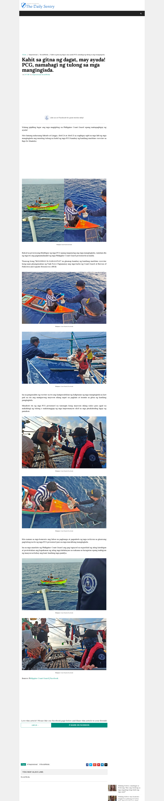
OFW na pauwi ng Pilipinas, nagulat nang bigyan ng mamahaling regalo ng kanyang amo (129, 89)
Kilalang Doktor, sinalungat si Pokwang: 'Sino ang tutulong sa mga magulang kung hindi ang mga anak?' (129, 23)
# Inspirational (32, 762)
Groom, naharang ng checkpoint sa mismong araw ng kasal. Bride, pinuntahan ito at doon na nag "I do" (129, 113)
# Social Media (44, 762)
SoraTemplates (35, 797)
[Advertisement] (63, 35)
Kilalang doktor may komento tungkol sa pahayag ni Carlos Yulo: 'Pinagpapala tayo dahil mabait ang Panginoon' (128, 34)
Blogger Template (60, 797)
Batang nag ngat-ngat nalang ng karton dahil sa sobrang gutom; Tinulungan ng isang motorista (129, 71)
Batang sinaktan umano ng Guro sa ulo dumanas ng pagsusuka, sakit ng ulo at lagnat (129, 62)
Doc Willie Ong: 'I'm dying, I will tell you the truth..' (129, 43)
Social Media (44, 55)
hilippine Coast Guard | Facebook (44, 674)
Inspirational (33, 55)
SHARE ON (78, 723)
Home (24, 55)
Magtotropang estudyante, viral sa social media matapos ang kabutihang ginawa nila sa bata (129, 79)
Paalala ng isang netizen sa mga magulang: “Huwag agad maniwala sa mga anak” (130, 53)
